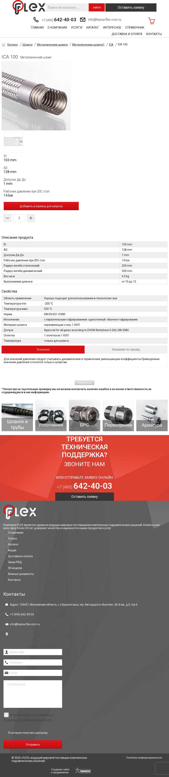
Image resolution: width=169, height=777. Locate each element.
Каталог (92, 27)
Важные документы (21, 573)
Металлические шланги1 (88, 44)
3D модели (15, 568)
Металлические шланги (52, 44)
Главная (37, 27)
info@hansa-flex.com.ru (104, 19)
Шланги (28, 44)
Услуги (76, 27)
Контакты (154, 34)
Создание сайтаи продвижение (60, 771)
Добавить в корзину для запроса (41, 206)
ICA (111, 44)
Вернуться (84, 382)
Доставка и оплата (127, 34)
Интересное (112, 27)
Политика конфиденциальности (144, 757)
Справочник (134, 27)
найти (97, 7)
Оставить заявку (131, 7)
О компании (57, 27)
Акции (12, 550)
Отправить (33, 744)
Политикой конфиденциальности (27, 720)
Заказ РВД (15, 562)
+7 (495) (59, 19)
